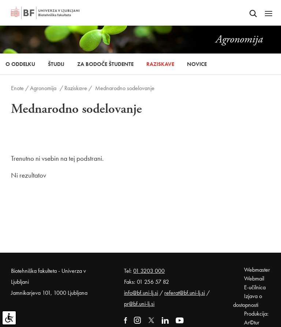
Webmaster (257, 270)
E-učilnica (255, 287)
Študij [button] (56, 64)
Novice (197, 64)
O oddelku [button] (20, 64)
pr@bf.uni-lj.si (139, 304)
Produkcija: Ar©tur (256, 318)
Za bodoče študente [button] (105, 64)
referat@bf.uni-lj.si (184, 293)
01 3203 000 (149, 271)
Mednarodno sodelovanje (124, 88)
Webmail (254, 278)
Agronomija (43, 88)
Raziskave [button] (160, 64)
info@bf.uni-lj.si (141, 293)
